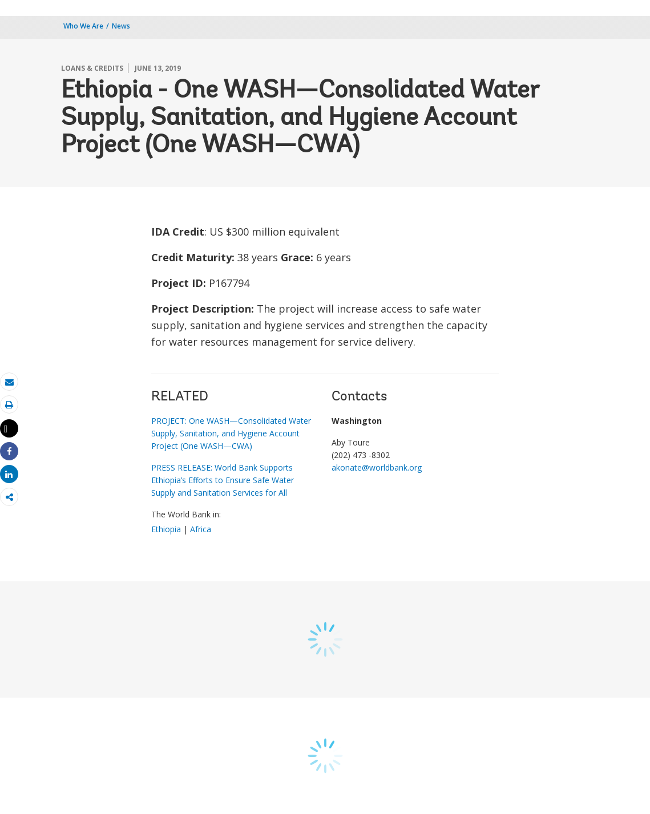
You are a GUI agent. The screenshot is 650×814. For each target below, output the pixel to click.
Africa (200, 529)
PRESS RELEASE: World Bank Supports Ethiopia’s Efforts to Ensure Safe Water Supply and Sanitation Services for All (222, 480)
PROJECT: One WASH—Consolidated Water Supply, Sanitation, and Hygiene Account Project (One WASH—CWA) (231, 433)
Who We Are (83, 26)
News (121, 26)
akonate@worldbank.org (377, 467)
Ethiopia (166, 529)
